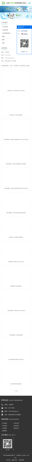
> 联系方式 (16, 428)
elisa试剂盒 (5, 26)
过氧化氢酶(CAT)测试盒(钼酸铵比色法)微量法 (16, 163)
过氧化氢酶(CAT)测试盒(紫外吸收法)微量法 (16, 212)
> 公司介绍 (16, 423)
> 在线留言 (4, 430)
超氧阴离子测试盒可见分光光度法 (16, 261)
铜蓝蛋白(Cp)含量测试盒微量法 (16, 237)
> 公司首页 (4, 423)
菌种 (3, 39)
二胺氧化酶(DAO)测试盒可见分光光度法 (16, 310)
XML (15, 457)
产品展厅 (16, 65)
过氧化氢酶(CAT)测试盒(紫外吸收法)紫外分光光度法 (16, 188)
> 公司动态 (4, 425)
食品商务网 (21, 460)
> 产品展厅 (4, 428)
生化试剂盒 (5, 30)
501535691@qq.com (9, 58)
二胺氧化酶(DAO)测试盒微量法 (16, 335)
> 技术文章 (16, 425)
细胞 (3, 36)
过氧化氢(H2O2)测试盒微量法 (16, 115)
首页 (11, 65)
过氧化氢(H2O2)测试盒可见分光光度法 (16, 90)
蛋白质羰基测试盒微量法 (16, 383)
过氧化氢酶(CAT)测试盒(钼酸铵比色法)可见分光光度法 (16, 139)
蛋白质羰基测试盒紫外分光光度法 (16, 359)
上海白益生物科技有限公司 (9, 455)
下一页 (16, 391)
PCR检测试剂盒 (6, 33)
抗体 (3, 43)
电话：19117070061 (6, 55)
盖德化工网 (14, 460)
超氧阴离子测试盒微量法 (16, 286)
